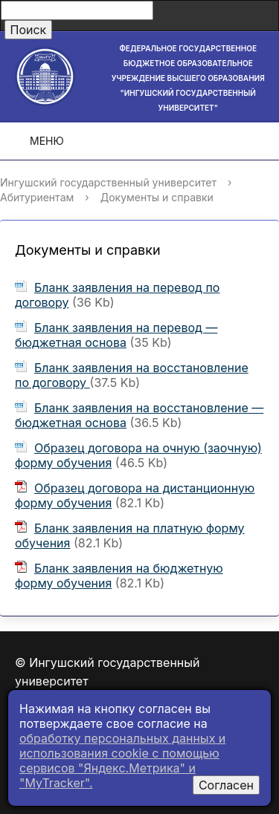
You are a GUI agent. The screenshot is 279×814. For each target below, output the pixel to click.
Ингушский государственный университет (108, 182)
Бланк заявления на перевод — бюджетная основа (116, 335)
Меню (36, 141)
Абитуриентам (37, 197)
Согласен (226, 785)
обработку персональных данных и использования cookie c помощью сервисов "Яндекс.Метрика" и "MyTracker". (122, 760)
